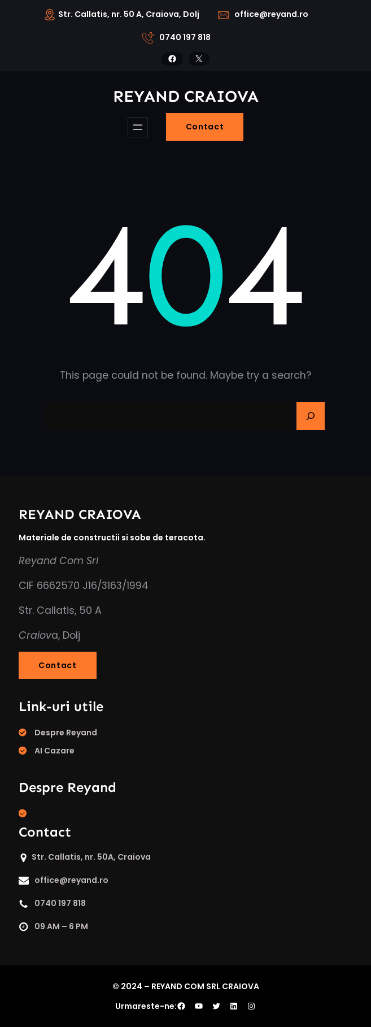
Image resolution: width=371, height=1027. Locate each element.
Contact (205, 126)
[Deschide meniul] (138, 127)
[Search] (310, 416)
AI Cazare (54, 750)
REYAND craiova (186, 96)
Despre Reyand (65, 732)
